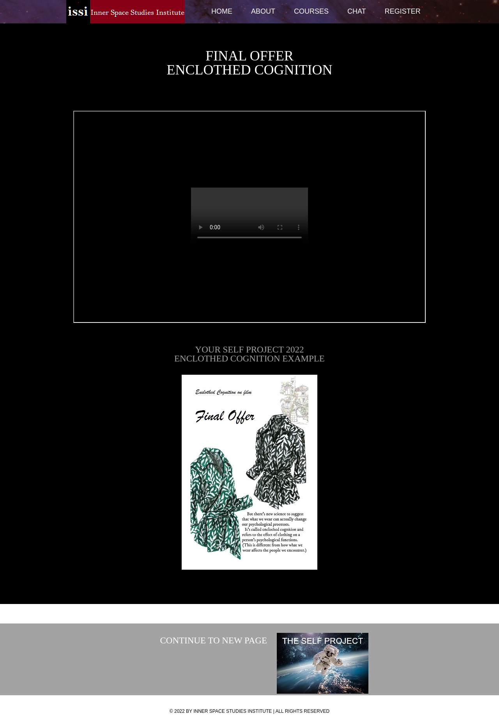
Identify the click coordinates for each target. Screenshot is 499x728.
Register (403, 11)
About (263, 11)
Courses (311, 11)
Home (221, 11)
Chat (356, 11)
